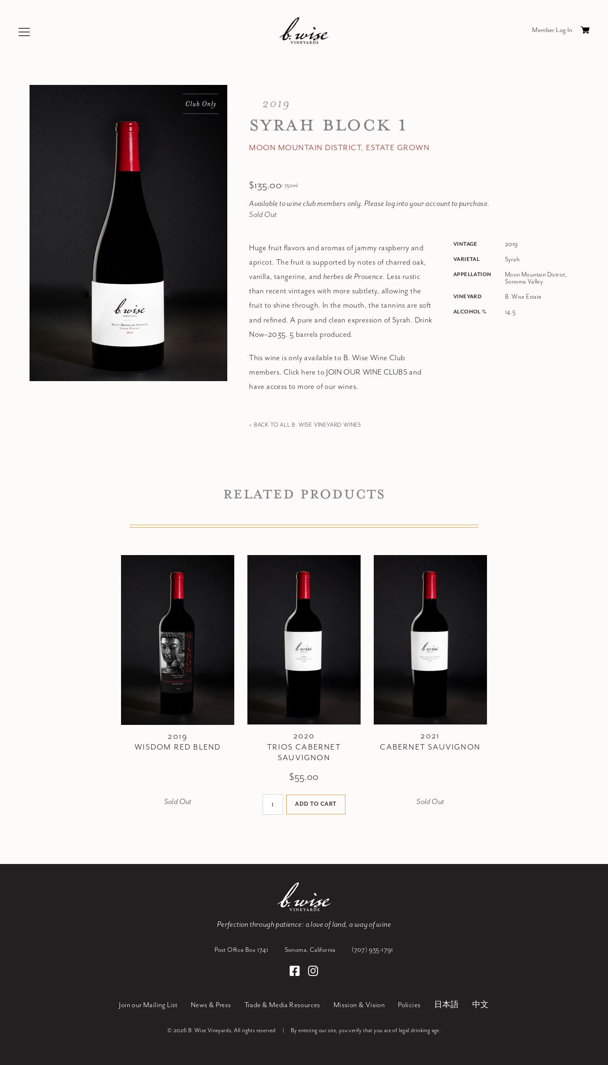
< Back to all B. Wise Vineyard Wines (305, 425)
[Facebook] (296, 972)
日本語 (446, 1005)
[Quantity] (272, 804)
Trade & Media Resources (282, 1005)
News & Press (211, 1005)
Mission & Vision (359, 1005)
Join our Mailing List (148, 1005)
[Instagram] (313, 972)
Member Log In (552, 30)
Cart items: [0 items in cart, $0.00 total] (585, 32)
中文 (480, 1005)
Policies (409, 1005)
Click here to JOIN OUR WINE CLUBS (345, 372)
